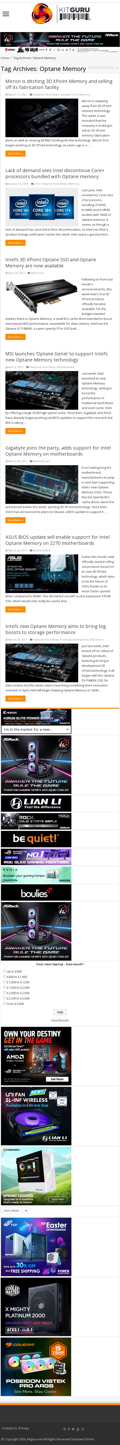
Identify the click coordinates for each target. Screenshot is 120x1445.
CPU (36, 183)
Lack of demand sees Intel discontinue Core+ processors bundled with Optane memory (54, 173)
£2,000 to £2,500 (18, 993)
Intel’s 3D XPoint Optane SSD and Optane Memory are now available (50, 262)
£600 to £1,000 (17, 977)
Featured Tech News (46, 94)
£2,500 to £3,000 (18, 998)
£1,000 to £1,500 (18, 982)
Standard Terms (82, 1439)
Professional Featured (74, 639)
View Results (60, 1020)
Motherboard (65, 367)
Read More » (15, 153)
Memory (84, 94)
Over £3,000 (15, 1004)
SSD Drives (37, 273)
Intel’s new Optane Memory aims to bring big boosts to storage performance (55, 629)
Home (5, 58)
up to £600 (14, 971)
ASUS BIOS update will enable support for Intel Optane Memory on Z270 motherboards (57, 540)
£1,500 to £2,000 (18, 987)
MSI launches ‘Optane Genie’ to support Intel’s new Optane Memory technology (56, 356)
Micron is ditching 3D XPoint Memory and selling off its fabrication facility (58, 84)
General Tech (69, 94)
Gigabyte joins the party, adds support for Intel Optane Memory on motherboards (58, 451)
